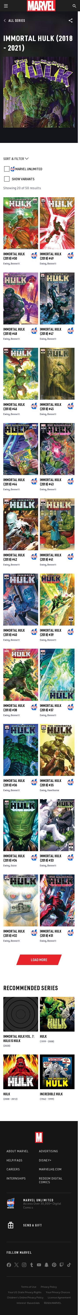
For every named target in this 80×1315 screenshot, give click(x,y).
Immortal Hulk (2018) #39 (50, 632)
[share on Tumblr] (31, 1266)
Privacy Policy (49, 1286)
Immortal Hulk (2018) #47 (50, 331)
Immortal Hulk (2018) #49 (50, 256)
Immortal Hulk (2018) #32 (14, 933)
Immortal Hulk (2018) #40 (14, 632)
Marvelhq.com (50, 1169)
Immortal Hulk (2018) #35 (50, 782)
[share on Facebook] (9, 1266)
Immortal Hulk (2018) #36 (14, 782)
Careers (13, 1169)
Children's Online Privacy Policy (25, 1297)
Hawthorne (53, 790)
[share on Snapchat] (46, 1266)
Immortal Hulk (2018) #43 (50, 482)
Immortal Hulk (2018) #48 (14, 331)
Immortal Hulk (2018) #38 (14, 707)
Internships (16, 1178)
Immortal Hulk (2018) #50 (14, 256)
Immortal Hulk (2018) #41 (50, 557)
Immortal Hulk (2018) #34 (14, 858)
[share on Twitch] (61, 1266)
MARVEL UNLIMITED (28, 169)
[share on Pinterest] (54, 1266)
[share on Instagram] (24, 1266)
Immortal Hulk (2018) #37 (50, 707)
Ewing (6, 263)
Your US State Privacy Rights (24, 1292)
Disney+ (45, 1160)
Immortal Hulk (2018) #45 (50, 406)
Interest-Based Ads (28, 1303)
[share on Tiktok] (69, 1266)
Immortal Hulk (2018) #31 (50, 933)
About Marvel (17, 1151)
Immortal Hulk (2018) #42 (14, 557)
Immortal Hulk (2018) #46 (14, 406)
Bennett (15, 263)
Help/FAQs (15, 1160)
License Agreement (59, 1297)
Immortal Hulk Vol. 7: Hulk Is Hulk (18, 1038)
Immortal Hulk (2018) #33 (50, 858)
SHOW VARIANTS (23, 179)
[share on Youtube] (39, 1266)
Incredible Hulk (51, 1094)
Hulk (43, 1036)
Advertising (48, 1151)
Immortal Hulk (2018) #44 (14, 482)
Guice (14, 865)
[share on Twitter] (16, 1266)
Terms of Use (28, 1286)
